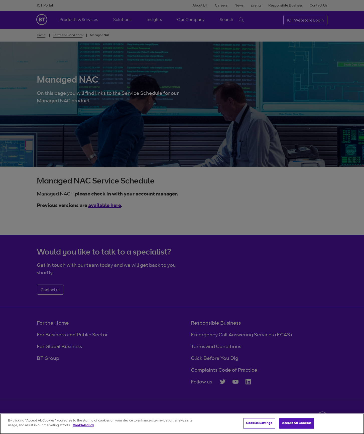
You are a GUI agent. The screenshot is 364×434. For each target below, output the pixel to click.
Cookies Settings (259, 423)
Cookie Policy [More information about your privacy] (83, 425)
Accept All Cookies (296, 423)
